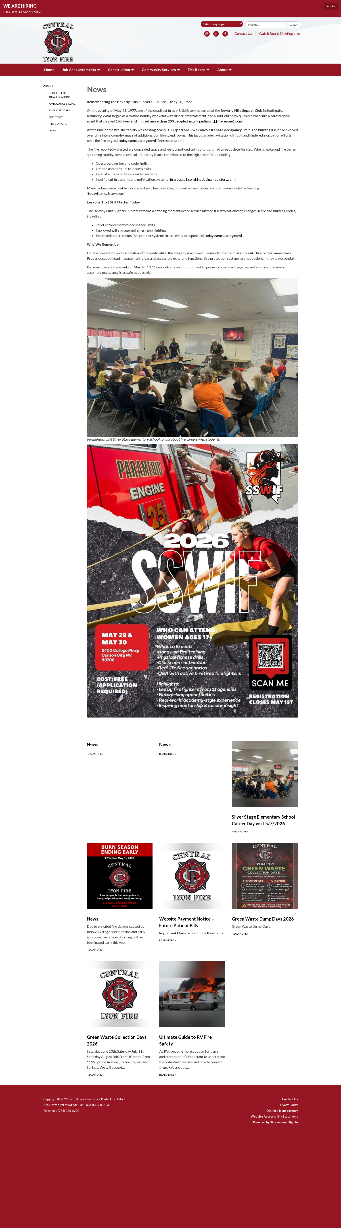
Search (293, 25)
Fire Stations (58, 123)
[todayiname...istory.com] (136, 140)
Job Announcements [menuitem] (79, 69)
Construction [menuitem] (119, 69)
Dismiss (330, 6)
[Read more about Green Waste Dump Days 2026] (265, 893)
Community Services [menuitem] (159, 69)
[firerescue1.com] (229, 121)
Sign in (293, 1122)
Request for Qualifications (59, 95)
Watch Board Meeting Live (279, 33)
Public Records (59, 110)
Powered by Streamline (269, 1122)
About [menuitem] (222, 69)
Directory (56, 117)
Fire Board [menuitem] (196, 69)
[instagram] (207, 35)
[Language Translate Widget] (222, 24)
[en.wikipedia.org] (201, 121)
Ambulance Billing (62, 103)
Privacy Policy (288, 1105)
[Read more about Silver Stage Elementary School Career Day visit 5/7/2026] (265, 783)
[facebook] (225, 35)
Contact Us (243, 33)
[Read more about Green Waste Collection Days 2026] (120, 1014)
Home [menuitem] (49, 69)
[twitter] (216, 35)
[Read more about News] (120, 783)
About (48, 85)
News (52, 130)
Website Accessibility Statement (274, 1116)
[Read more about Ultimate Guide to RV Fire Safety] (192, 1014)
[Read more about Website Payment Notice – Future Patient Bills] (192, 893)
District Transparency (282, 1110)
